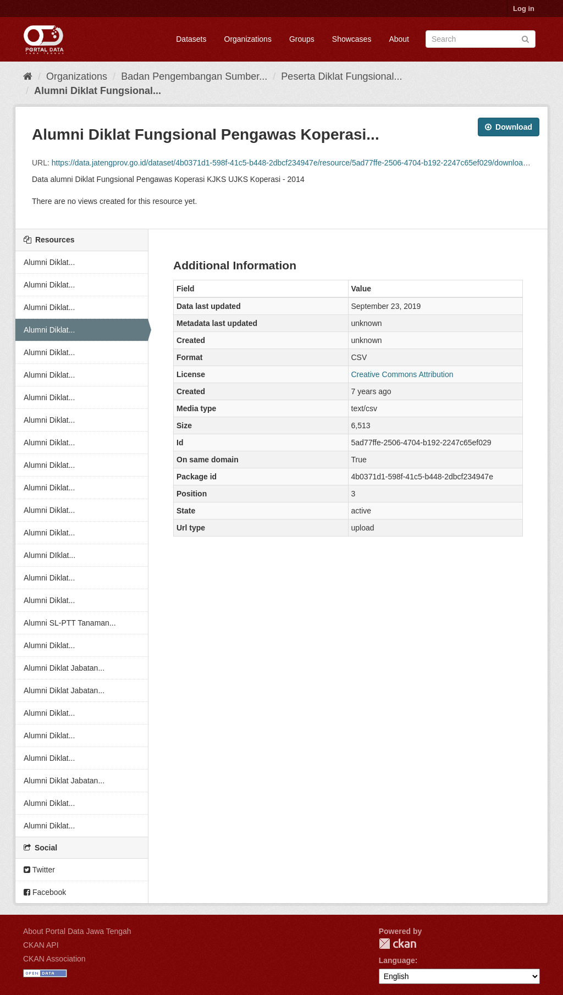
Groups (301, 39)
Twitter (39, 869)
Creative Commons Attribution (402, 374)
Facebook (45, 892)
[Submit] (525, 38)
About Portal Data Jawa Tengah (77, 931)
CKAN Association (54, 958)
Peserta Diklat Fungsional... (341, 76)
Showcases (352, 39)
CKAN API (41, 945)
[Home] (27, 76)
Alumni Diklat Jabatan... (64, 668)
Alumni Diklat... (49, 262)
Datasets (191, 39)
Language (397, 960)
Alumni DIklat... (49, 555)
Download (508, 127)
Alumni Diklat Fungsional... (97, 90)
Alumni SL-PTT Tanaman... (70, 622)
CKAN (397, 943)
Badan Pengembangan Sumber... (194, 76)
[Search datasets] (481, 39)
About (399, 39)
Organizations (248, 39)
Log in (523, 8)
